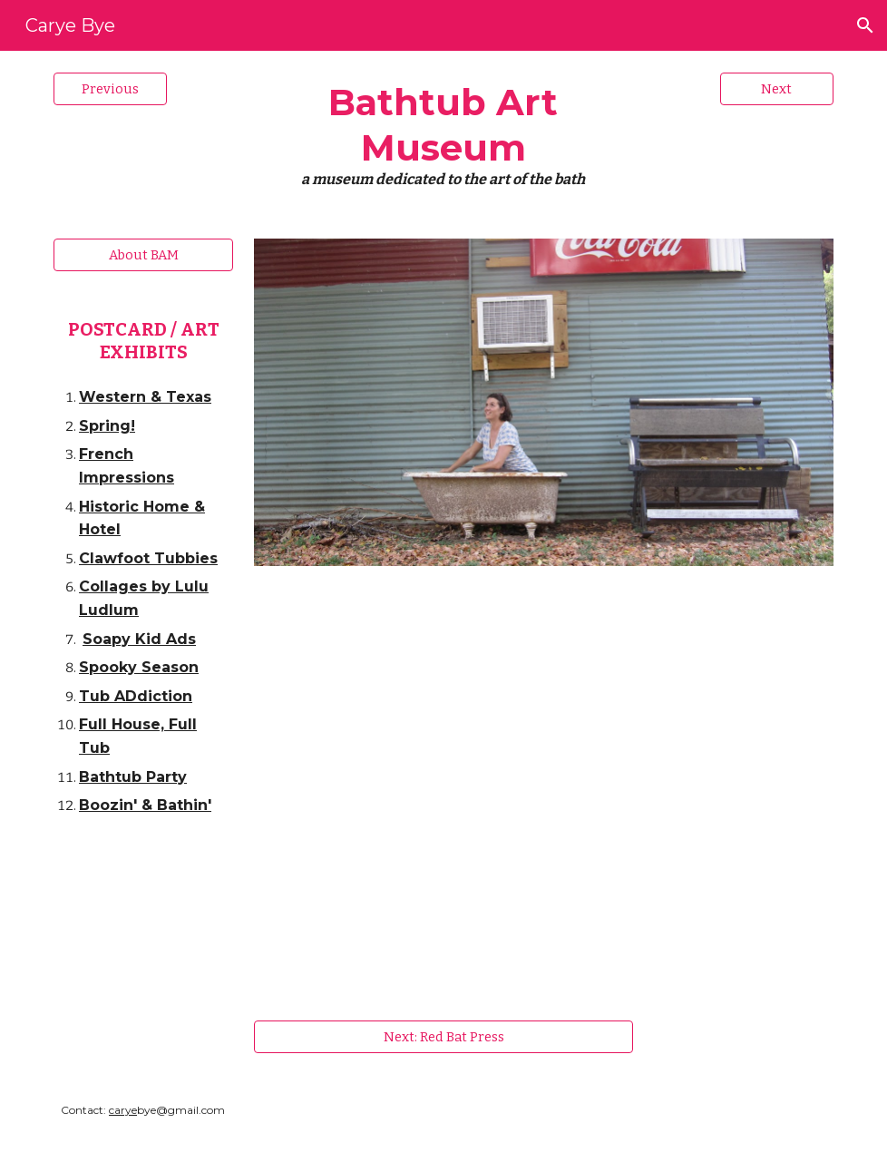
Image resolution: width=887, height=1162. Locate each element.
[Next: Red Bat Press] (444, 1036)
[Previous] (110, 88)
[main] (443, 134)
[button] (865, 25)
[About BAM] (143, 255)
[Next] (777, 88)
